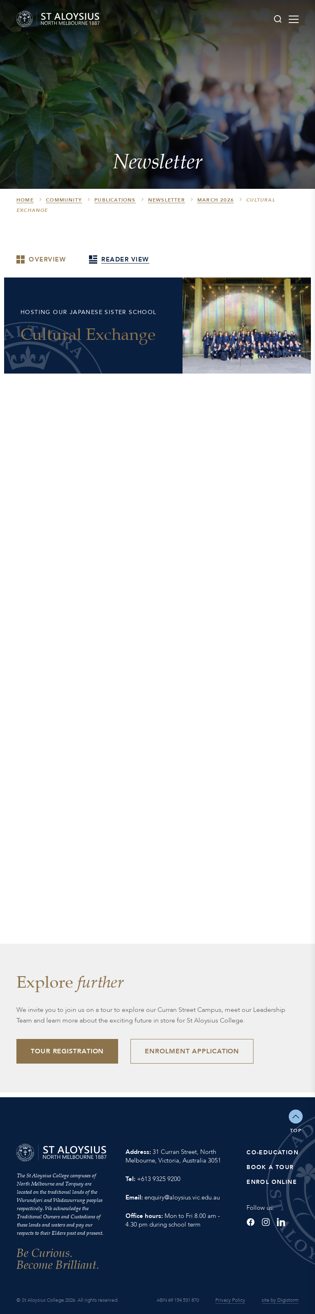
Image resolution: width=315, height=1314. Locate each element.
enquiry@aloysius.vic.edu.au (182, 1197)
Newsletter (166, 200)
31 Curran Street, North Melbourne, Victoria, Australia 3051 (173, 1156)
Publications (114, 200)
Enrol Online (272, 1182)
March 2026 (215, 200)
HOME (25, 200)
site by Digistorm (280, 1300)
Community (64, 200)
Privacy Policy (230, 1300)
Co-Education (273, 1152)
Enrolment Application (192, 1051)
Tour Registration (67, 1051)
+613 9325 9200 (158, 1179)
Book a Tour (270, 1167)
